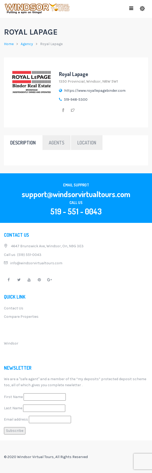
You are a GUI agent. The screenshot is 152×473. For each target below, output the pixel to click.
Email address (16, 419)
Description (23, 143)
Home (9, 44)
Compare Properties (21, 316)
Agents (56, 143)
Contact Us (13, 308)
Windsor (11, 343)
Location (86, 143)
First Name (13, 397)
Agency (27, 44)
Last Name (13, 408)
